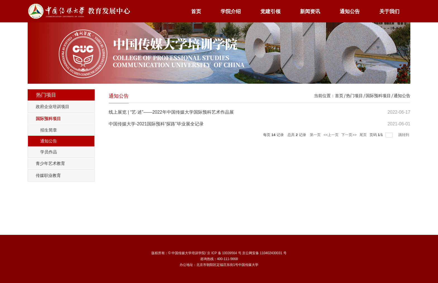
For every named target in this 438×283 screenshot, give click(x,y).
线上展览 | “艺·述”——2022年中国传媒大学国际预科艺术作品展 (171, 112)
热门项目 (354, 95)
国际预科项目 (378, 95)
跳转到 (404, 135)
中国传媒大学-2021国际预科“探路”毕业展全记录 (156, 123)
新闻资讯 (310, 11)
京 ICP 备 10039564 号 (224, 253)
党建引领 (270, 11)
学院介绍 (231, 11)
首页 (196, 11)
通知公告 (350, 11)
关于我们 (389, 11)
